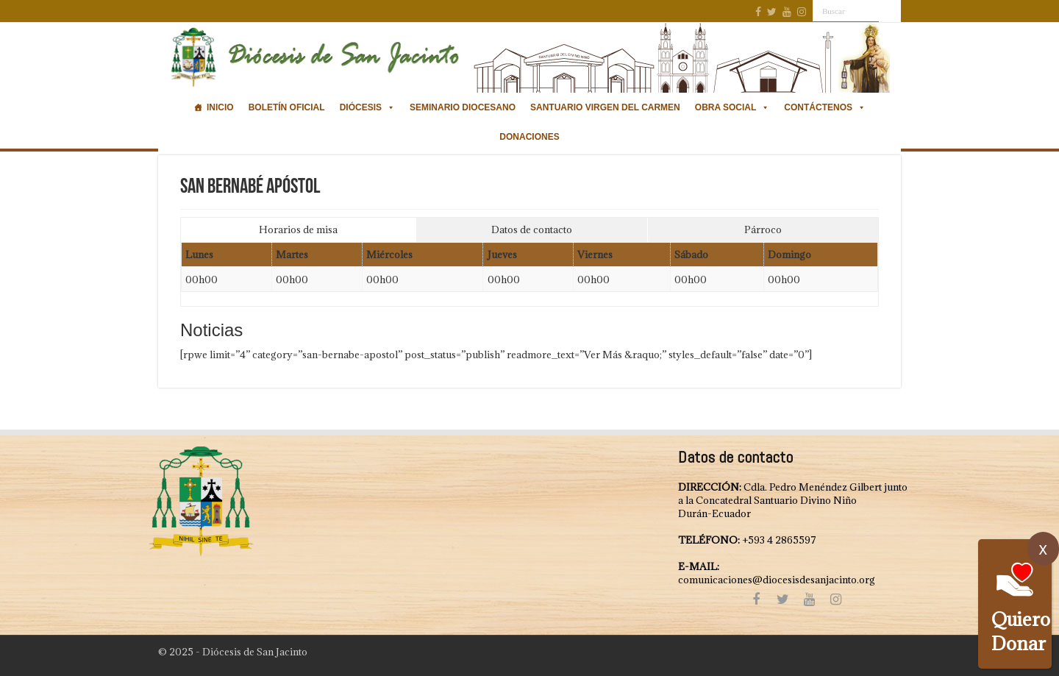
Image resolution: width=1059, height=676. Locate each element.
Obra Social (732, 107)
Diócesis (367, 107)
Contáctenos (825, 107)
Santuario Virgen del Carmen (605, 107)
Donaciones (529, 137)
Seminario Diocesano (463, 107)
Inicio (220, 107)
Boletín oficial (287, 107)
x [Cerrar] (1043, 548)
